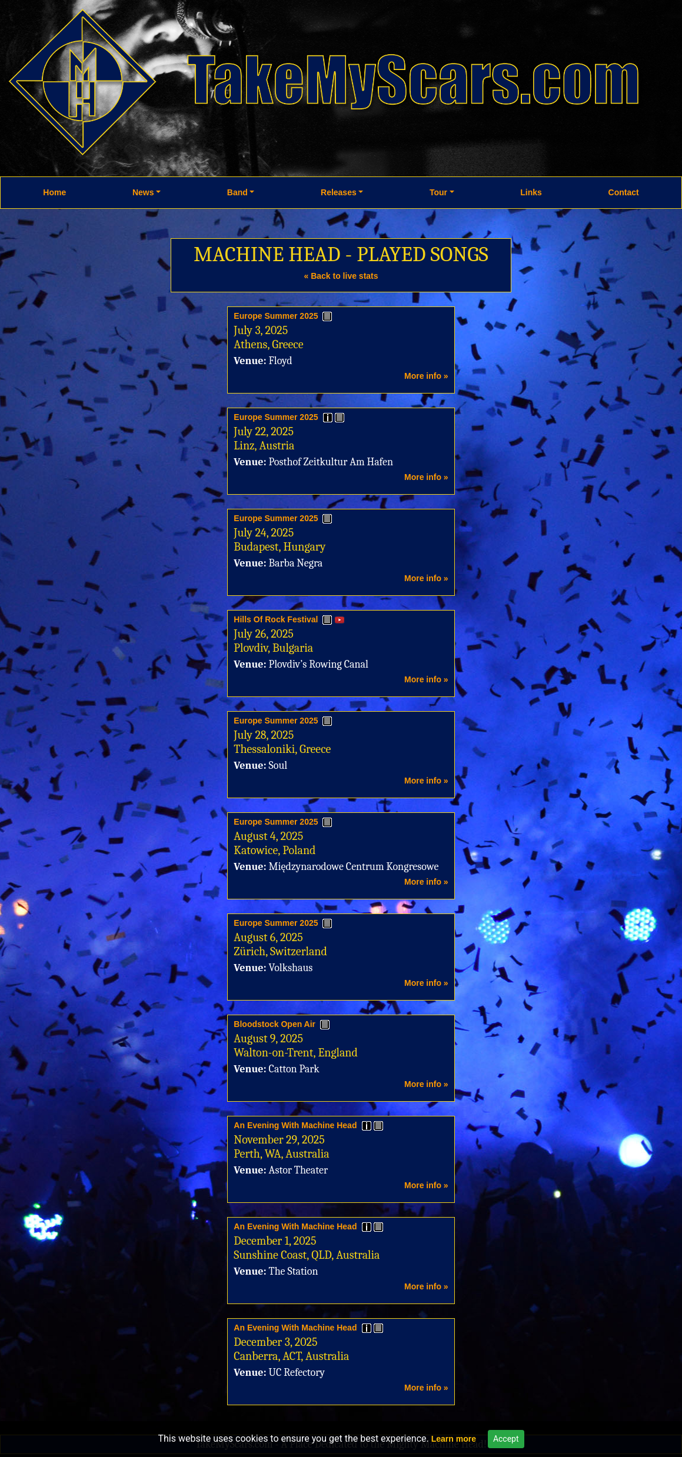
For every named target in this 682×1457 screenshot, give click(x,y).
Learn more (453, 1438)
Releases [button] (339, 192)
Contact (623, 192)
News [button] (143, 192)
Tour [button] (438, 192)
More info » (426, 376)
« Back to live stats (341, 276)
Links (531, 192)
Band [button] (237, 192)
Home (54, 192)
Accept (506, 1438)
